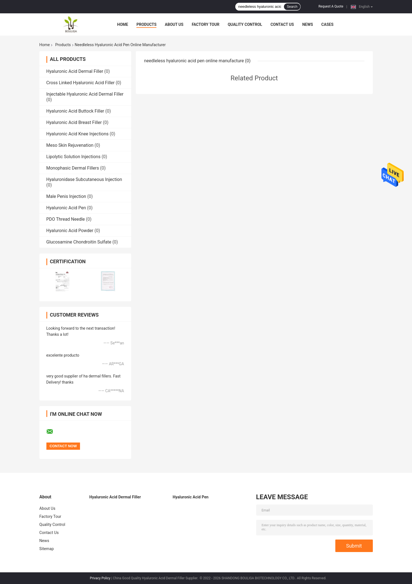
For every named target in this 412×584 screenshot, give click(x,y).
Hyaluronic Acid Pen (66, 207)
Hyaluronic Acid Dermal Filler (74, 71)
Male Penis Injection (66, 196)
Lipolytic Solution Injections (73, 156)
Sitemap (46, 548)
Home (122, 24)
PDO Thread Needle (65, 219)
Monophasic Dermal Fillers (72, 168)
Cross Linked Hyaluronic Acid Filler (80, 82)
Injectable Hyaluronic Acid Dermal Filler (85, 94)
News (307, 24)
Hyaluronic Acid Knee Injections (77, 133)
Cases (327, 24)
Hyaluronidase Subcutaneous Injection (84, 179)
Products (146, 24)
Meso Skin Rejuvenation (70, 145)
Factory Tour (205, 24)
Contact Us (282, 24)
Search (292, 7)
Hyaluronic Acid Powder (70, 230)
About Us (174, 24)
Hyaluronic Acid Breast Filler (74, 122)
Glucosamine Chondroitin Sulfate (78, 242)
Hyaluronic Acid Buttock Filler (75, 111)
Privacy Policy (100, 578)
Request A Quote (330, 6)
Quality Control (245, 24)
